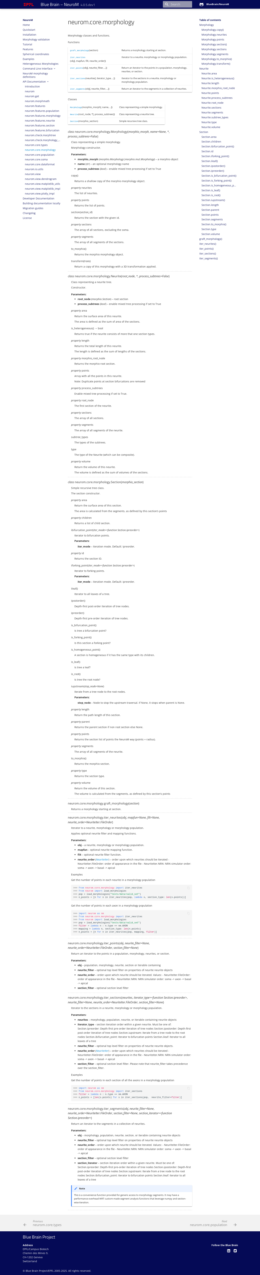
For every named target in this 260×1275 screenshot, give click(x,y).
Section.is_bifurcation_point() (219, 175)
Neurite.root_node (213, 102)
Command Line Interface (38, 68)
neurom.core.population (39, 154)
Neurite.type (209, 122)
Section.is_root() (211, 195)
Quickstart (29, 29)
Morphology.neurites (214, 34)
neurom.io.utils (34, 169)
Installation (29, 34)
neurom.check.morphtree (40, 135)
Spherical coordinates (36, 54)
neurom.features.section (40, 125)
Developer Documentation (38, 198)
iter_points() (206, 248)
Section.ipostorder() (213, 166)
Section (203, 132)
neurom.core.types (36, 145)
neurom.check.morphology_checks (43, 140)
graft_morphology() (210, 239)
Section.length (210, 205)
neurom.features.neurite (40, 120)
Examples (28, 59)
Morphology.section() (214, 44)
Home (26, 25)
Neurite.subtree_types (215, 117)
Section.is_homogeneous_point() (219, 185)
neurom (29, 91)
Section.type (209, 229)
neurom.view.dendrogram (41, 179)
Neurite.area (209, 73)
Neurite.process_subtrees (217, 98)
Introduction (32, 86)
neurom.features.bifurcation (42, 130)
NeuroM (28, 20)
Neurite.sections (211, 107)
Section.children (211, 141)
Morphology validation (36, 39)
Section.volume (211, 234)
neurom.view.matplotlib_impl (42, 188)
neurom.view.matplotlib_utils (42, 183)
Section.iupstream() (213, 200)
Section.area (209, 137)
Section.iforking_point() (215, 156)
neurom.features (35, 106)
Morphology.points (213, 39)
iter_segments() (208, 258)
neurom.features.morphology (42, 115)
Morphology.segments (215, 54)
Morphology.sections (214, 49)
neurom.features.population (42, 111)
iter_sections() (207, 253)
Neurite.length (210, 83)
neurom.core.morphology (40, 150)
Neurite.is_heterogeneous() (218, 78)
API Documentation (35, 81)
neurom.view (33, 174)
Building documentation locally (41, 203)
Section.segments (212, 219)
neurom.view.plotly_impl (40, 193)
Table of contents (210, 20)
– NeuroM (68, 4)
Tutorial (27, 44)
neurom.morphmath (37, 101)
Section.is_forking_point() (216, 180)
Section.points (210, 214)
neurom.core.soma (36, 159)
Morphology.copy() (213, 29)
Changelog (29, 213)
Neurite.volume (211, 127)
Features (28, 49)
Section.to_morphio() (214, 224)
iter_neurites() (207, 243)
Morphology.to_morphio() (217, 59)
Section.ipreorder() (213, 170)
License (27, 218)
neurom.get (32, 96)
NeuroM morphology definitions (35, 75)
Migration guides (33, 208)
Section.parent (210, 210)
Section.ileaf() (210, 161)
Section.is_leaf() (211, 190)
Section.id (207, 151)
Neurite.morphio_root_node (218, 88)
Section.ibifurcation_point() (218, 146)
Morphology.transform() (216, 63)
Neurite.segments (212, 112)
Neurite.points (210, 93)
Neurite (204, 68)
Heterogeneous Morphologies (40, 63)
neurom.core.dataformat (40, 164)
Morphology (206, 25)
